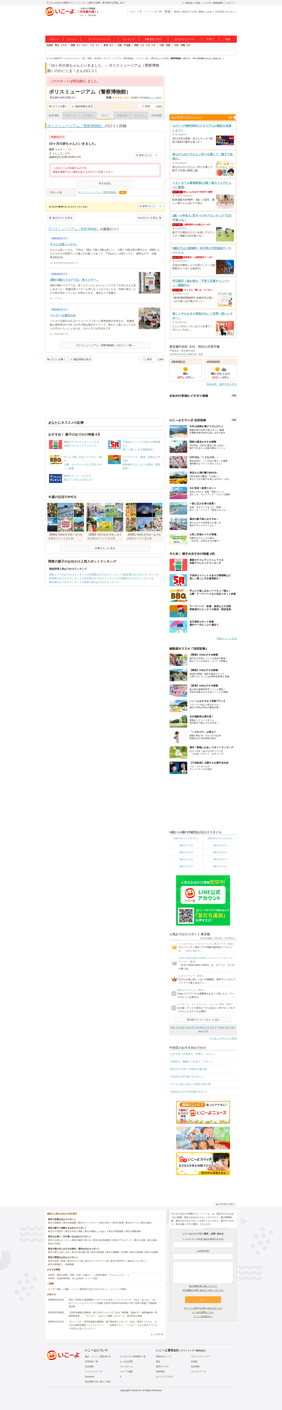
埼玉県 (210, 1027)
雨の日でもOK (190, 11)
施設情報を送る (82, 106)
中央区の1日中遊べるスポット (187, 1076)
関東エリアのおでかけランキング (68, 574)
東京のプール (132, 1222)
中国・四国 (164, 45)
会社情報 (195, 1366)
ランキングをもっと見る (223, 1038)
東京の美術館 (136, 1252)
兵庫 (153, 45)
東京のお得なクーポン (59, 1240)
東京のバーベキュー (88, 1222)
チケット (71, 115)
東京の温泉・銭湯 (56, 1261)
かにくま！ (59, 153)
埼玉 (97, 45)
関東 (73, 45)
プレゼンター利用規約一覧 (133, 1356)
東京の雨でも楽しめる (59, 1252)
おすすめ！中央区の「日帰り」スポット (193, 1054)
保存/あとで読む (191, 3)
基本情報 (54, 115)
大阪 (142, 45)
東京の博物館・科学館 (117, 1252)
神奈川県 (203, 1031)
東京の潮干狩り (118, 1261)
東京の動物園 (69, 1222)
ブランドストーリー (200, 1356)
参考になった (144, 155)
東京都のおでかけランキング (65, 582)
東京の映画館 (97, 1252)
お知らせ (122, 115)
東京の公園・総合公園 (145, 1240)
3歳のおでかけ (220, 845)
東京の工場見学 (55, 1231)
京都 (147, 45)
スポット (54, 39)
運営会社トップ (163, 1356)
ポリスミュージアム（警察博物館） (76, 126)
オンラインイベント (99, 39)
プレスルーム (126, 1366)
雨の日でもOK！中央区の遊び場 (188, 1069)
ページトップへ (225, 1204)
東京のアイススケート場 (96, 1261)
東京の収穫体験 (116, 1231)
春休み (177, 11)
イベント (72, 39)
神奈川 (85, 45)
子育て (210, 39)
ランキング (128, 39)
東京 (78, 45)
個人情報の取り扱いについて (203, 1286)
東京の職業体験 (133, 1231)
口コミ (105, 115)
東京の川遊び (54, 1243)
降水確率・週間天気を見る (222, 384)
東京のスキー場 (75, 1261)
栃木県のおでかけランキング (140, 574)
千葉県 (220, 1027)
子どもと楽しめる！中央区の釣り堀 (190, 1084)
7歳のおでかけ (220, 859)
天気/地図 (156, 115)
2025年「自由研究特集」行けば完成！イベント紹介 (73, 1278)
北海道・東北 (52, 45)
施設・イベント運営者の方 (98, 1356)
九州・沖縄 (179, 45)
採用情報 (160, 1371)
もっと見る (156, 1334)
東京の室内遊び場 (80, 1252)
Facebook (89, 1376)
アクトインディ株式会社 (193, 1350)
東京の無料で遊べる (81, 1240)
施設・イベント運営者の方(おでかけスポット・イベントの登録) (96, 1289)
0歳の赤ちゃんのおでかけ (186, 838)
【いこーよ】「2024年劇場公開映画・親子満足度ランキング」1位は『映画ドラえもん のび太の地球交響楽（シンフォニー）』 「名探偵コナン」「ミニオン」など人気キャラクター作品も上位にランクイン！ (113, 1325)
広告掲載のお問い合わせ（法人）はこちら (203, 1290)
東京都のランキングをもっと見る (203, 1019)
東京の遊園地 (54, 1222)
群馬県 (200, 1027)
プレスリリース (198, 1371)
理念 (158, 1361)
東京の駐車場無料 (102, 1240)
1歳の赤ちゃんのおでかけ (220, 838)
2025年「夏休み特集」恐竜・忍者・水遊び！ (70, 1275)
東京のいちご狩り (136, 1261)
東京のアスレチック (122, 1240)
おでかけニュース (184, 39)
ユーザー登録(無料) (213, 3)
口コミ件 (155, 97)
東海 (106, 45)
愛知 (111, 45)
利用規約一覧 (91, 1361)
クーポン (88, 115)
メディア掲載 (126, 1371)
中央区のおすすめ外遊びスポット (189, 1091)
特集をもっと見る (227, 638)
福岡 (188, 45)
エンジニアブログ (164, 1376)
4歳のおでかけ (186, 852)
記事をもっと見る (105, 548)
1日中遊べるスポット (226, 11)
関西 (136, 45)
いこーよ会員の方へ (203, 1316)
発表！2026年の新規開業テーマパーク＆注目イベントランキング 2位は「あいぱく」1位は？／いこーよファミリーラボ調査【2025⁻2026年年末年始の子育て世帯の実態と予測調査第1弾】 (113, 1303)
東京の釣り (105, 1222)
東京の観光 (146, 1222)
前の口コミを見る (60, 217)
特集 (227, 39)
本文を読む (105, 183)
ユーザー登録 (54, 1289)
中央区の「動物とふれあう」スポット (191, 1061)
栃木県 (191, 1027)
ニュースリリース (93, 1371)
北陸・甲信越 (123, 45)
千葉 (92, 45)
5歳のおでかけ (220, 852)
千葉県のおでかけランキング (135, 578)
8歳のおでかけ (186, 866)
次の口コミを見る (149, 217)
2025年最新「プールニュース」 (110, 1275)
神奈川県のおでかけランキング (101, 582)
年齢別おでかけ (153, 39)
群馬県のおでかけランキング (65, 578)
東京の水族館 (151, 1252)
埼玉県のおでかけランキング (100, 578)
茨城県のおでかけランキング (105, 574)
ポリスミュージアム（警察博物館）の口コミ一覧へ (105, 345)
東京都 (230, 1027)
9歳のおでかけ (220, 866)
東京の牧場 (118, 1222)
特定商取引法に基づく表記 (98, 1381)
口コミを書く (58, 106)
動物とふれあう (206, 11)
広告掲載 (89, 1366)
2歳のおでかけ (186, 845)
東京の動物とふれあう (95, 1231)
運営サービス (162, 1366)
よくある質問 (126, 1361)
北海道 (63, 45)
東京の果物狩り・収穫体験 (61, 1264)
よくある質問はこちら (203, 1312)
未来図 (194, 1361)
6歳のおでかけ (186, 859)
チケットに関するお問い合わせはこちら (203, 1308)
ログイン (231, 3)
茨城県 (181, 1027)
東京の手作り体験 (74, 1231)
